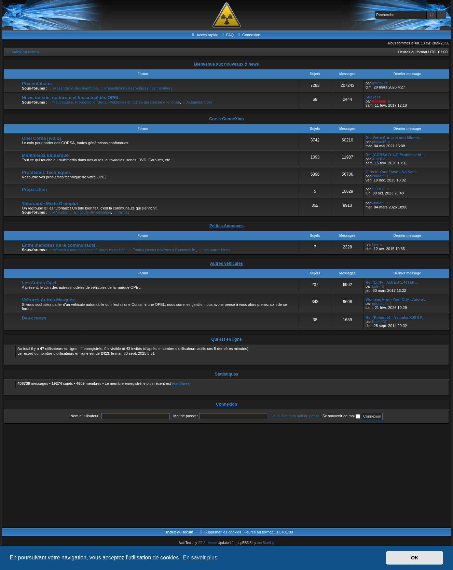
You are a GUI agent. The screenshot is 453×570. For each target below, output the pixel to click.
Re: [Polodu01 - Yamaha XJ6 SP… (396, 317)
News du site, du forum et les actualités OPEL (71, 97)
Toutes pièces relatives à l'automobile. (162, 250)
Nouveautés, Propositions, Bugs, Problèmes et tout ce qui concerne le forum (114, 102)
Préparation (34, 189)
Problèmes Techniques (46, 172)
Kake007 (379, 322)
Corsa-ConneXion (226, 119)
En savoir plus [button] (200, 557)
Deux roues (34, 318)
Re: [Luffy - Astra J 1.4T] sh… (392, 282)
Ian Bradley (265, 543)
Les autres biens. (214, 250)
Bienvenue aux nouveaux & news (226, 64)
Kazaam (379, 101)
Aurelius (379, 159)
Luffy (376, 286)
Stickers (373, 97)
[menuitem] (227, 35)
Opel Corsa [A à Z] (41, 138)
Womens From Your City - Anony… (397, 299)
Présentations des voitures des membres (136, 88)
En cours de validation (90, 212)
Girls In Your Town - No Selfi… (393, 172)
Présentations (37, 83)
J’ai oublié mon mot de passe (295, 416)
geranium (380, 83)
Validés (121, 212)
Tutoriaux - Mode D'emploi (50, 203)
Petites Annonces (226, 225)
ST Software (207, 543)
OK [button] (414, 557)
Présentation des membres (73, 88)
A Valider (58, 212)
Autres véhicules (226, 263)
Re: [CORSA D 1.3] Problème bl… (395, 155)
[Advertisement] (209, 476)
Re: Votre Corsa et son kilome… (394, 138)
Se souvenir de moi (341, 416)
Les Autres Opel (39, 282)
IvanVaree (180, 383)
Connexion (226, 404)
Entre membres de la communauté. (59, 245)
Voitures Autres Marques (48, 299)
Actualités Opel (197, 102)
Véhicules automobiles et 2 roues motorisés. (88, 250)
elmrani (378, 176)
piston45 (379, 142)
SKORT (378, 189)
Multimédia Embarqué (45, 155)
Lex (375, 245)
